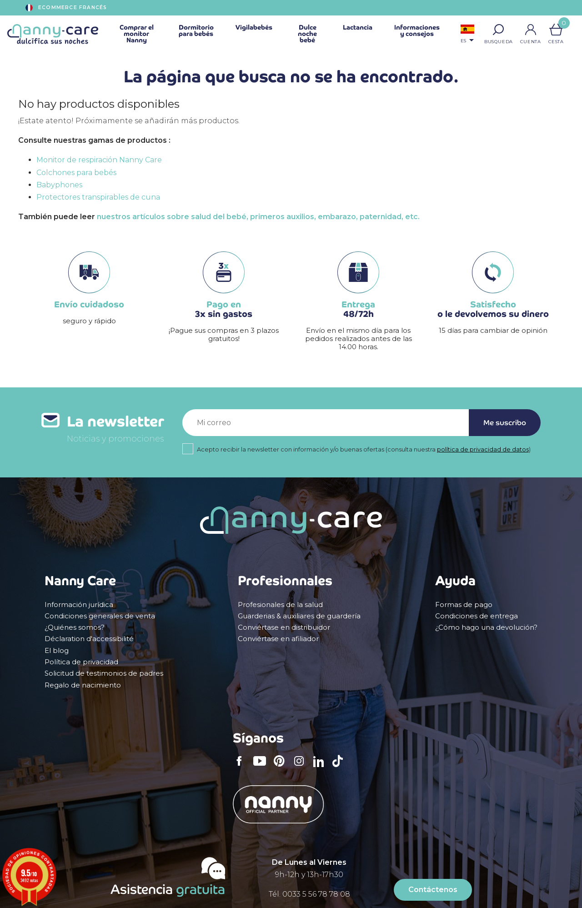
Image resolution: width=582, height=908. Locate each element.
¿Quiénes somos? (75, 627)
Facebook (242, 767)
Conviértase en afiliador (278, 639)
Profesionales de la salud (280, 605)
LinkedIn (321, 767)
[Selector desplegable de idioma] (467, 34)
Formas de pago (463, 605)
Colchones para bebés (76, 172)
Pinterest (282, 767)
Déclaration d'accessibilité (89, 639)
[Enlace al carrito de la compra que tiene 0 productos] (556, 29)
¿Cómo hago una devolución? (486, 627)
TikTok (340, 767)
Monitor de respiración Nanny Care (99, 160)
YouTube (262, 767)
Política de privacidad (81, 662)
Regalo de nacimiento (83, 685)
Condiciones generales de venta (100, 616)
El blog (57, 651)
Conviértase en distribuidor (284, 627)
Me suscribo (504, 422)
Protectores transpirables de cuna (98, 197)
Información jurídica (79, 605)
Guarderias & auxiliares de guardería (299, 616)
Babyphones (59, 185)
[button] (498, 29)
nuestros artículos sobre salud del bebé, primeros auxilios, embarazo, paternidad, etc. (258, 216)
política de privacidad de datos (483, 449)
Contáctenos (432, 889)
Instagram (302, 767)
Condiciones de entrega (476, 616)
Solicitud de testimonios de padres (104, 673)
